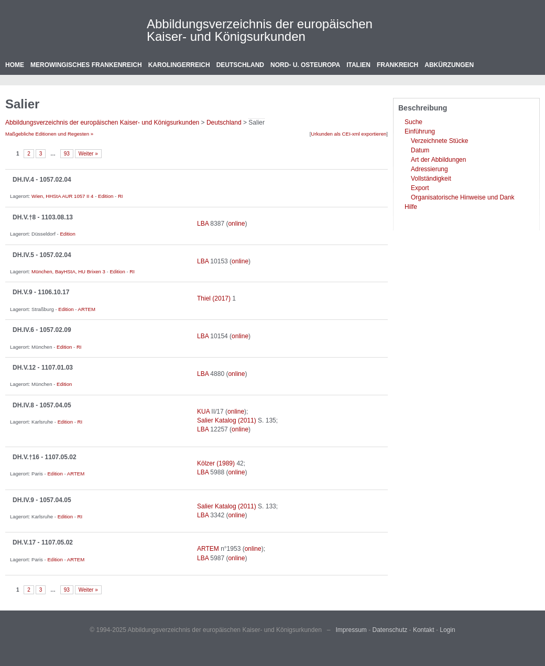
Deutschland (240, 65)
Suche (413, 122)
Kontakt (423, 630)
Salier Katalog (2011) (226, 420)
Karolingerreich (179, 65)
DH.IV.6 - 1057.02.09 (42, 330)
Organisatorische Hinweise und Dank (462, 197)
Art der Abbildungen (438, 159)
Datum (420, 150)
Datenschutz (390, 630)
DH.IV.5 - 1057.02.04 (42, 255)
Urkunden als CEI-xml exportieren (348, 134)
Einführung (420, 131)
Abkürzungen (449, 65)
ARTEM (86, 309)
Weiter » (88, 154)
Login (447, 630)
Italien (358, 65)
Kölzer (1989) (216, 463)
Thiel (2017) (214, 298)
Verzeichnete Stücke (439, 141)
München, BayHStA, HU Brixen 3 (68, 271)
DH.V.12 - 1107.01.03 (43, 367)
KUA (203, 411)
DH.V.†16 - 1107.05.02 (45, 457)
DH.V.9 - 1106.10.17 (41, 292)
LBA (203, 223)
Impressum (351, 630)
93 (67, 154)
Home (14, 65)
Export (420, 188)
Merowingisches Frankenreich (86, 65)
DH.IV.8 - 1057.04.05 (42, 405)
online (236, 223)
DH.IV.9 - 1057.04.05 (42, 500)
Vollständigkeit (431, 178)
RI (120, 196)
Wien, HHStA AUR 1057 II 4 (62, 196)
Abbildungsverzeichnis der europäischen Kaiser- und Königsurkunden (260, 30)
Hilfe (411, 206)
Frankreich (397, 65)
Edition (105, 196)
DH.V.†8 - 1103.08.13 (43, 217)
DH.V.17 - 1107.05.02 (43, 542)
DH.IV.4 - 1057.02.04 (42, 179)
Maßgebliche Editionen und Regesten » (49, 134)
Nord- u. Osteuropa (305, 65)
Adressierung (429, 169)
